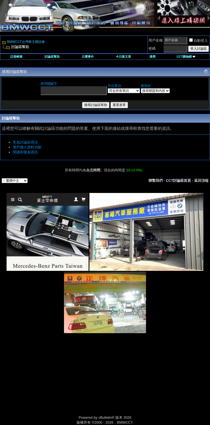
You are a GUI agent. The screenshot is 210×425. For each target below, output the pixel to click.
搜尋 (153, 56)
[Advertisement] (59, 380)
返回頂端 (201, 180)
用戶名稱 (155, 40)
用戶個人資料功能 (27, 147)
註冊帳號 (16, 56)
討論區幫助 (52, 56)
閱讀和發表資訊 (25, 152)
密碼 (152, 48)
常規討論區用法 (25, 142)
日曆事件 (88, 56)
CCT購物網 (186, 56)
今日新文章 (123, 56)
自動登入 (198, 41)
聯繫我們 (155, 180)
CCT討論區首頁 (178, 180)
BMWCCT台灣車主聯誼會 (26, 42)
